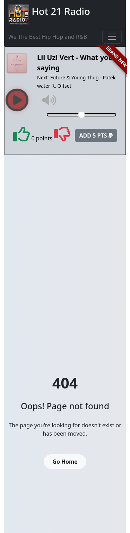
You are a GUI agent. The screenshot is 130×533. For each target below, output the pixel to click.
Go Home (64, 461)
